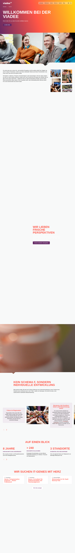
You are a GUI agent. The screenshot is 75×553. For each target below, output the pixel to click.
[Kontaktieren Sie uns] (68, 3)
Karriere (60, 3)
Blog (64, 3)
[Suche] (71, 3)
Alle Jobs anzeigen (37, 487)
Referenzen (47, 3)
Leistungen (41, 3)
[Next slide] (7, 430)
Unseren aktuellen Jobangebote (41, 242)
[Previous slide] (4, 430)
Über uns (55, 3)
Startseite (5, 6)
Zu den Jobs (7, 24)
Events (51, 3)
